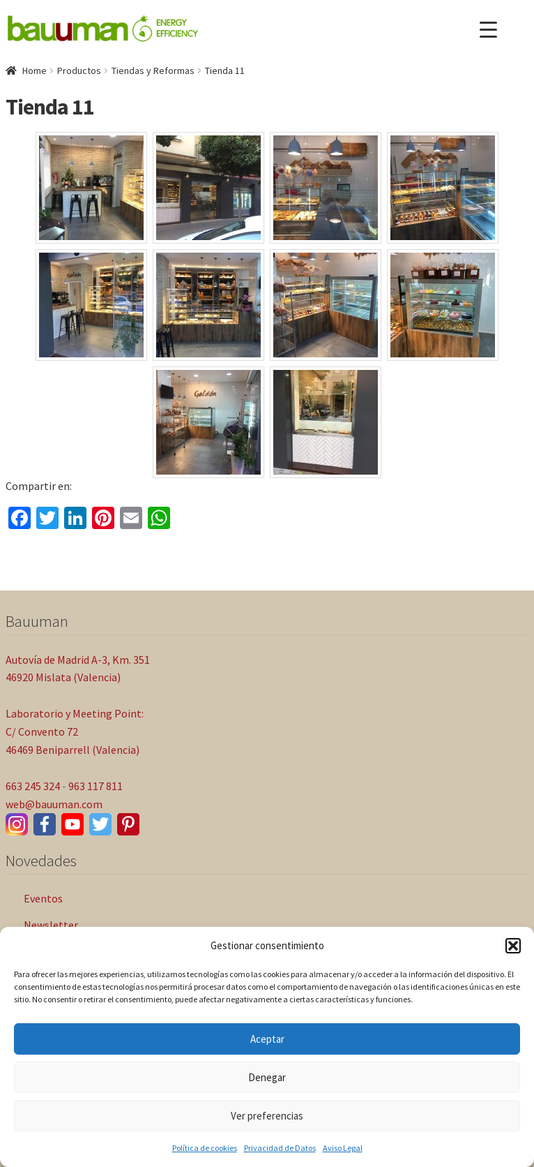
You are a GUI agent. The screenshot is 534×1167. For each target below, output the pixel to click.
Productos (79, 70)
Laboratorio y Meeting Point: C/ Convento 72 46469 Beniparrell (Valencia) (75, 731)
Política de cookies (204, 1148)
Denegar (267, 1077)
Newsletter (51, 925)
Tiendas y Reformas (153, 70)
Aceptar (267, 1039)
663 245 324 (33, 786)
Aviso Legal (343, 1148)
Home (34, 70)
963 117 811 (95, 786)
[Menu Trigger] (488, 29)
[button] (513, 946)
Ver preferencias (267, 1115)
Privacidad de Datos (280, 1148)
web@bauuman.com (54, 804)
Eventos (43, 898)
